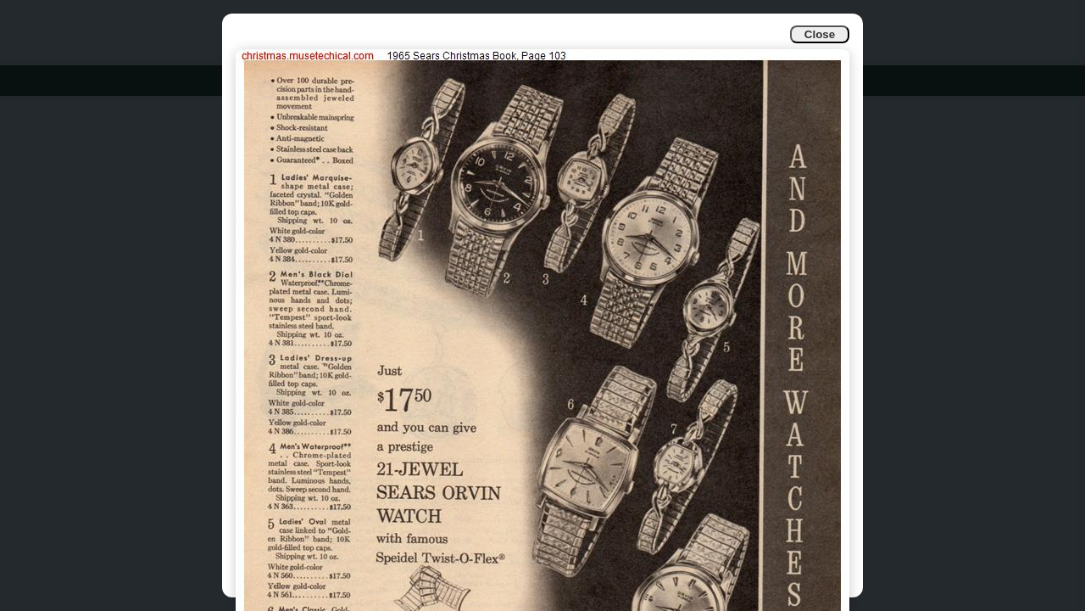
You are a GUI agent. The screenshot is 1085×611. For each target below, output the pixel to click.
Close (819, 34)
